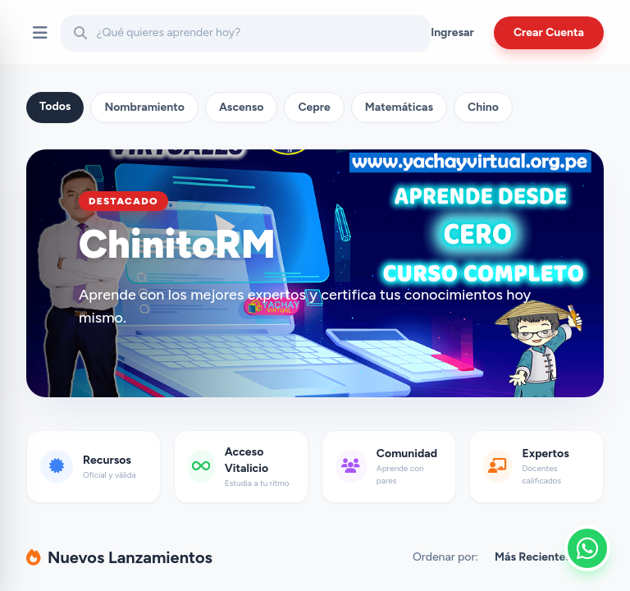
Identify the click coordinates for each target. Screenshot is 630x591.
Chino (483, 107)
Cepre (314, 107)
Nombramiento (144, 107)
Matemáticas (399, 107)
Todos (55, 106)
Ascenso (241, 107)
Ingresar (452, 32)
